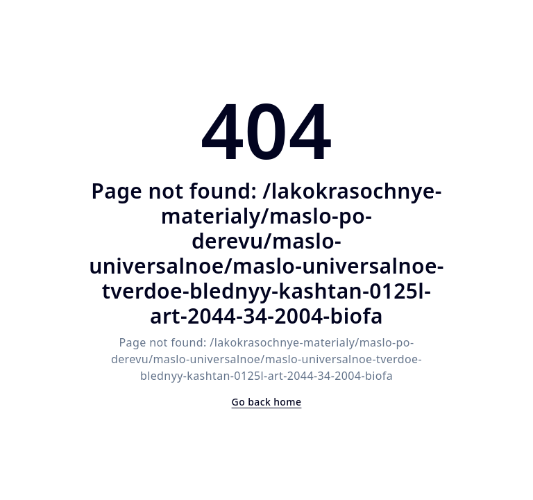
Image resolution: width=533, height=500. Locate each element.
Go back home (267, 401)
